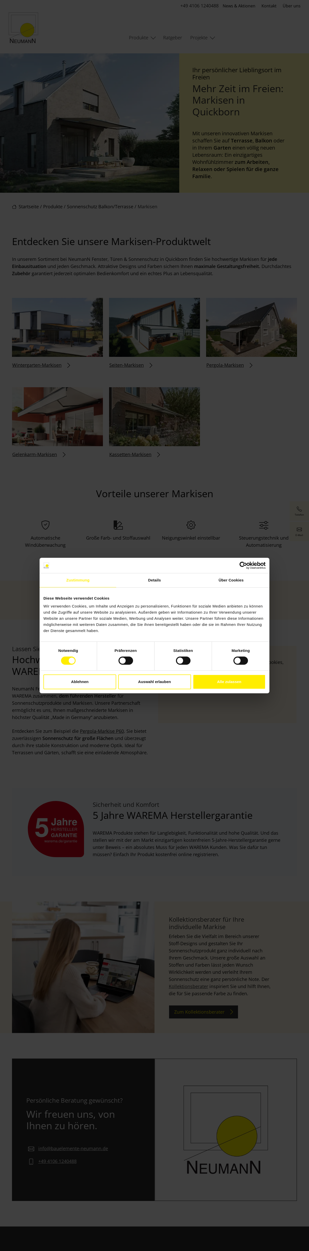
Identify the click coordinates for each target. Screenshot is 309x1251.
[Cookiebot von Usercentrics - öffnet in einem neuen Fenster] (243, 565)
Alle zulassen (229, 681)
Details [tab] (154, 580)
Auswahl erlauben (154, 681)
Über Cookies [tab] (231, 580)
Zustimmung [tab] (78, 580)
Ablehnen (79, 681)
